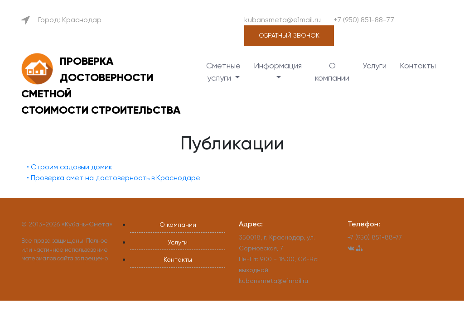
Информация (278, 65)
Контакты (418, 65)
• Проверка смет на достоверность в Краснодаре (113, 177)
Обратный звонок (289, 35)
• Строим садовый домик (69, 167)
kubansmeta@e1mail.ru (282, 19)
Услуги (374, 65)
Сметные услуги (223, 71)
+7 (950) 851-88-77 (364, 19)
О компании (332, 71)
